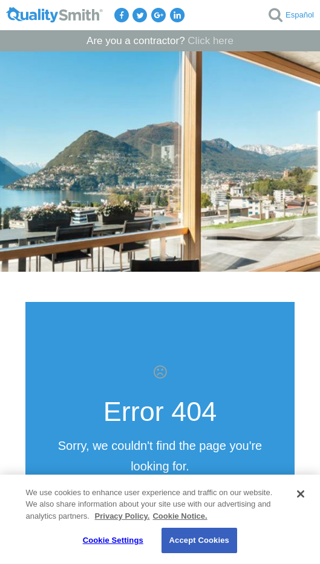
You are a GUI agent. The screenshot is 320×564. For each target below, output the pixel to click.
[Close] (300, 494)
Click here (210, 40)
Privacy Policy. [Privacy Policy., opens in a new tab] (122, 516)
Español (300, 14)
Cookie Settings (113, 540)
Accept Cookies (199, 540)
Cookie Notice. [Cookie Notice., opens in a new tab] (179, 516)
